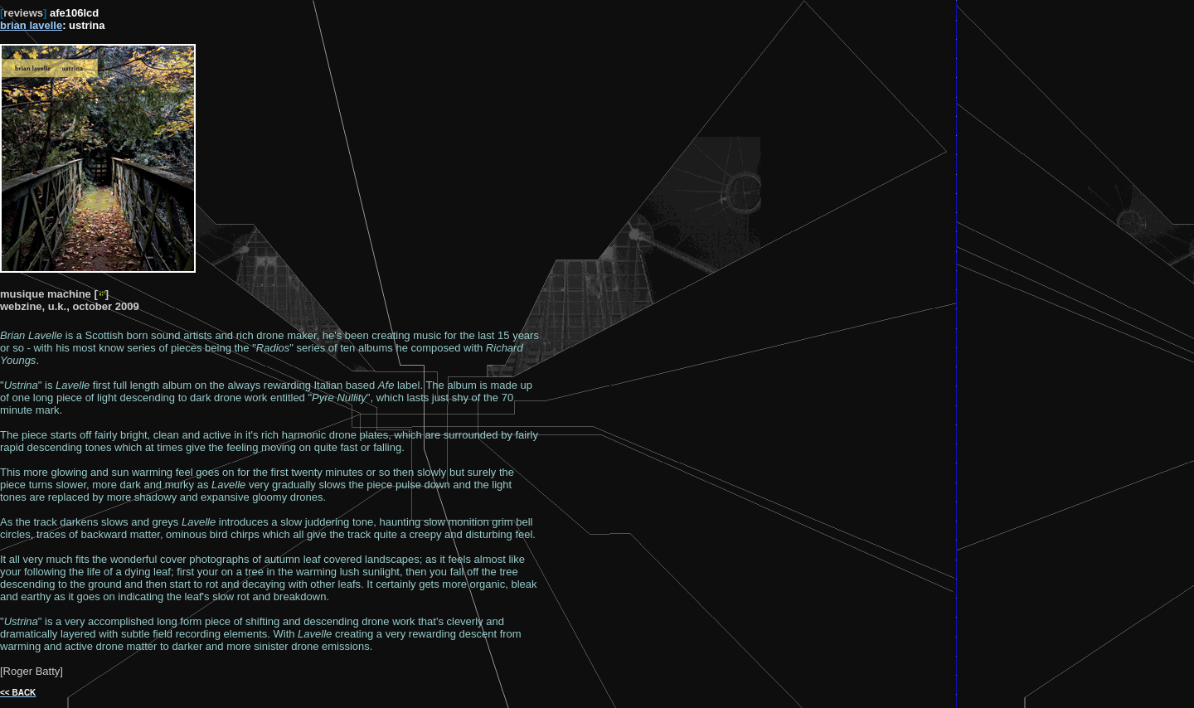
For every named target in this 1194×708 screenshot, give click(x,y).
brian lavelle (31, 25)
